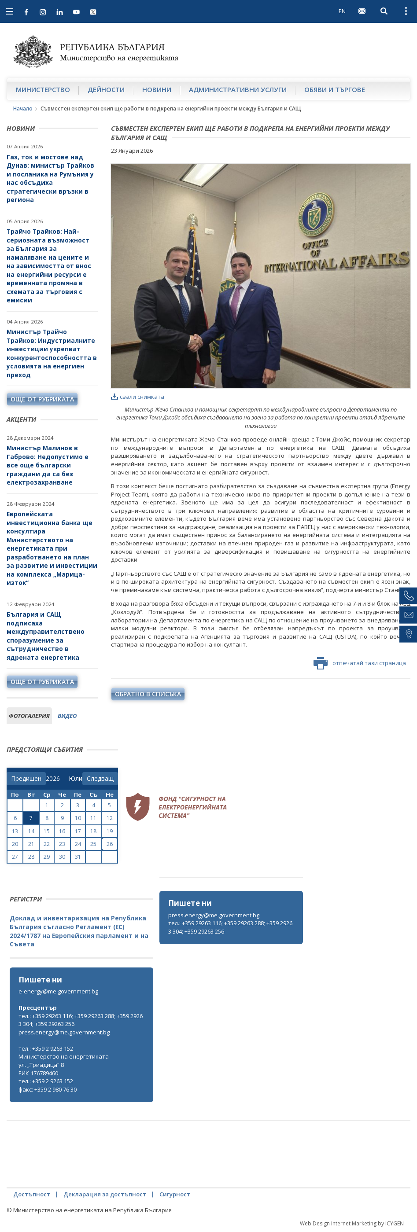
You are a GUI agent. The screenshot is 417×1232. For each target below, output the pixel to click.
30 (62, 857)
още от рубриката (42, 399)
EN (342, 11)
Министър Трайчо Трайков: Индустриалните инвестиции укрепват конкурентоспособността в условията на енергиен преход (52, 353)
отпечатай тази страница (360, 663)
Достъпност (31, 1194)
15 (47, 831)
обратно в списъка (148, 694)
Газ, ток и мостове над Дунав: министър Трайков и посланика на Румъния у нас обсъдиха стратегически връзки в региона (50, 178)
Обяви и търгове (334, 89)
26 (110, 844)
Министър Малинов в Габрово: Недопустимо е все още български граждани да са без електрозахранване (48, 465)
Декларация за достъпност (104, 1194)
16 (62, 831)
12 (110, 818)
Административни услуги (238, 89)
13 (15, 831)
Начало (23, 108)
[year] (53, 778)
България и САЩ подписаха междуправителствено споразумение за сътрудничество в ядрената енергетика (46, 636)
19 (110, 831)
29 (47, 857)
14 (31, 831)
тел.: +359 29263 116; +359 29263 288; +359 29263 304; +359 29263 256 (230, 927)
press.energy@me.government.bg (213, 915)
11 (93, 818)
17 (78, 831)
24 (78, 844)
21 (31, 844)
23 (62, 844)
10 (78, 818)
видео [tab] (67, 716)
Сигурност (174, 1194)
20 (15, 844)
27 (15, 857)
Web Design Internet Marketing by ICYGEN (352, 1223)
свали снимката (137, 397)
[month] (75, 778)
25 (93, 844)
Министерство (43, 89)
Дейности (106, 89)
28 (31, 857)
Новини (156, 89)
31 (78, 857)
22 (47, 844)
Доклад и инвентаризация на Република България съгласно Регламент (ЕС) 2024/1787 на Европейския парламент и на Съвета (79, 931)
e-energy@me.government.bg (58, 991)
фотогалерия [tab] (29, 716)
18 (93, 831)
